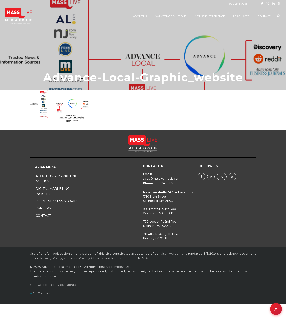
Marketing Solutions (170, 16)
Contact (263, 16)
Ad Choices (40, 293)
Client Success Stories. (57, 201)
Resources (241, 16)
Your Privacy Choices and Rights (96, 258)
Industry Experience (209, 16)
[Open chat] (276, 309)
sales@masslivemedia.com (161, 178)
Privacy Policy (51, 258)
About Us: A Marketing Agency (57, 178)
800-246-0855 (238, 3)
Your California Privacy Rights (53, 285)
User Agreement (174, 253)
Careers (43, 208)
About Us (140, 16)
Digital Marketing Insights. (53, 191)
